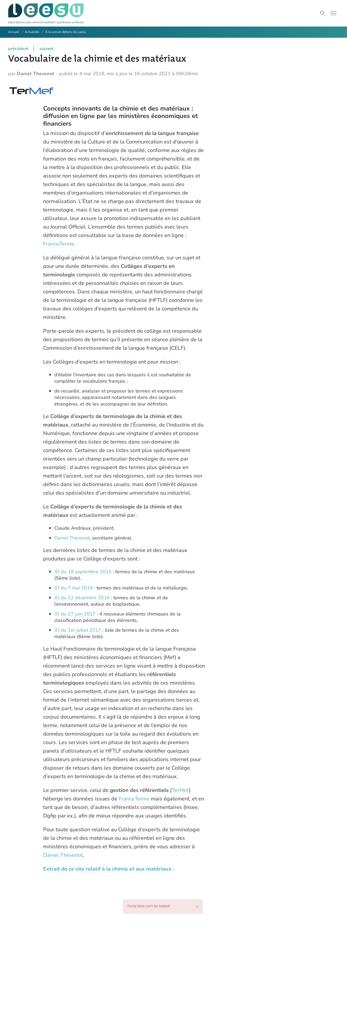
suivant (46, 49)
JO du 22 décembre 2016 (82, 597)
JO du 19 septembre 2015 (82, 571)
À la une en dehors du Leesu (65, 32)
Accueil (13, 32)
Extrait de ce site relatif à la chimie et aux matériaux (107, 868)
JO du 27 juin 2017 (75, 614)
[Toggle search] (322, 13)
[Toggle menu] (333, 13)
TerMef (180, 790)
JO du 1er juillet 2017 (77, 630)
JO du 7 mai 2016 (73, 588)
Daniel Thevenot (35, 73)
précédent (18, 49)
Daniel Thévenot (72, 538)
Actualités (32, 32)
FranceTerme (58, 243)
